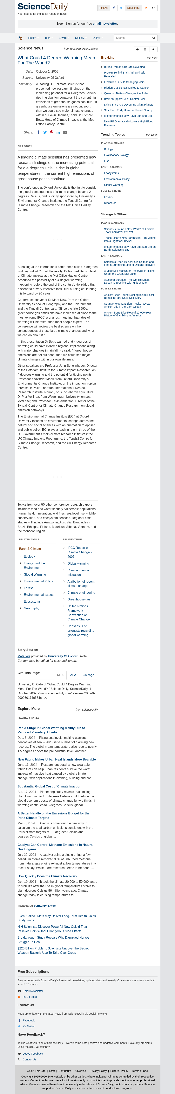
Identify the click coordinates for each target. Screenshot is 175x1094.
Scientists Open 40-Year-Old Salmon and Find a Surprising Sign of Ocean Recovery (129, 263)
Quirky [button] (98, 37)
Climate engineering (81, 592)
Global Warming (35, 574)
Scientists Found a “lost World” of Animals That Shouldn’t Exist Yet (129, 231)
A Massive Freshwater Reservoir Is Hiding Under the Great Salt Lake (129, 272)
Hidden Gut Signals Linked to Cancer (126, 87)
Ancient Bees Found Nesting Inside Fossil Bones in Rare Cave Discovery (129, 296)
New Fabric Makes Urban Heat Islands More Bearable (57, 759)
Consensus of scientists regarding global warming (81, 631)
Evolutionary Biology (116, 155)
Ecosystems (32, 601)
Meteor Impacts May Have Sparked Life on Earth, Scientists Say (130, 248)
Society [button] (81, 37)
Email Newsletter (33, 991)
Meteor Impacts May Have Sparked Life (128, 115)
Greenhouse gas (79, 599)
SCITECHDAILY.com (45, 905)
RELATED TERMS (72, 539)
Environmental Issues (39, 594)
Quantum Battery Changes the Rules (126, 93)
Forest (28, 588)
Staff (52, 1070)
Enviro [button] (64, 37)
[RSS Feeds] (146, 8)
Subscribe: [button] (133, 7)
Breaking (107, 57)
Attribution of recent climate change (81, 584)
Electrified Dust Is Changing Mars (124, 82)
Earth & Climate (30, 548)
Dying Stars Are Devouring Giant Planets (128, 104)
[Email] (65, 132)
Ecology (29, 556)
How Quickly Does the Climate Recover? (47, 876)
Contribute (64, 1070)
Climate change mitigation (78, 572)
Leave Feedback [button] (33, 1053)
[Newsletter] (154, 8)
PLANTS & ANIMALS (112, 143)
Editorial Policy (119, 1070)
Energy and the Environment (34, 565)
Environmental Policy (38, 581)
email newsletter (105, 23)
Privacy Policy (98, 1070)
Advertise (80, 1070)
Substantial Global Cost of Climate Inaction (49, 786)
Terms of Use (140, 1070)
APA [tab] (73, 675)
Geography (31, 608)
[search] (154, 38)
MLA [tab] (60, 675)
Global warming (78, 563)
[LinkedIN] (58, 132)
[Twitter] (45, 132)
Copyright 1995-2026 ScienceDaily (42, 1076)
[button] (138, 49)
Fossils (108, 197)
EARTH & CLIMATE (111, 167)
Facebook (29, 1020)
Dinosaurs (110, 202)
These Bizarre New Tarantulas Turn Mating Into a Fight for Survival (130, 239)
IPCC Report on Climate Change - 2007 (80, 552)
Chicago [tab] (88, 675)
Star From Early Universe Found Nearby (128, 110)
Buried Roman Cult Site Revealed (124, 66)
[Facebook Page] (114, 8)
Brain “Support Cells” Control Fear (124, 98)
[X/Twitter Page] (121, 8)
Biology (108, 149)
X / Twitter (29, 1026)
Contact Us (29, 1059)
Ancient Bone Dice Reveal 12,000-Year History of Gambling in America (127, 314)
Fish (106, 161)
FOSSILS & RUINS (111, 191)
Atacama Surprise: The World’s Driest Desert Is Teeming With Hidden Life (126, 281)
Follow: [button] (103, 7)
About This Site (36, 1070)
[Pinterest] (51, 132)
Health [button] (33, 37)
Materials (24, 656)
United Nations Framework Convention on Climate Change (79, 613)
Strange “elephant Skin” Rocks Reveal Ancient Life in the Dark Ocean (127, 305)
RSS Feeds (30, 996)
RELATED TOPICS (29, 539)
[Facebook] (38, 132)
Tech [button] (49, 37)
